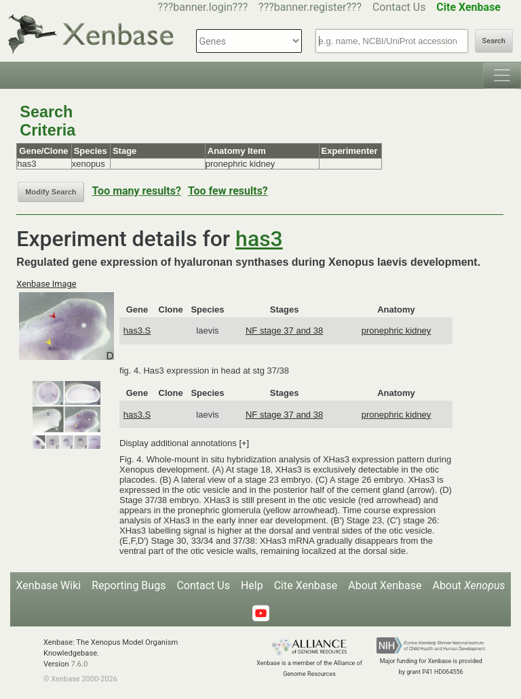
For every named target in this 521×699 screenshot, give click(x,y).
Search (493, 41)
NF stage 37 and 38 (284, 330)
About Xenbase (384, 585)
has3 (259, 239)
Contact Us (399, 7)
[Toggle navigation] (502, 75)
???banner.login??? (203, 7)
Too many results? (136, 190)
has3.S (137, 330)
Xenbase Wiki (48, 585)
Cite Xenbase (306, 585)
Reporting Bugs (129, 585)
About (468, 585)
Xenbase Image (46, 284)
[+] (244, 443)
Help (252, 585)
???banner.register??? (310, 7)
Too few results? (228, 190)
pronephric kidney (396, 330)
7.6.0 (79, 664)
